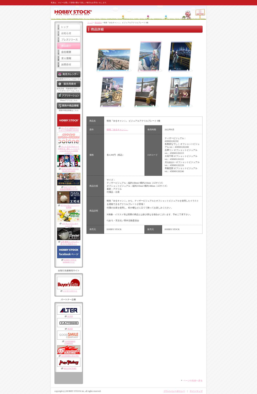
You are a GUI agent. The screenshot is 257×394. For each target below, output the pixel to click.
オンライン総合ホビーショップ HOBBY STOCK (69, 129)
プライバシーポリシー (174, 391)
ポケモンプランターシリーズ (70, 225)
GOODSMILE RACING (70, 356)
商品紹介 (98, 23)
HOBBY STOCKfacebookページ (69, 261)
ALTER (70, 316)
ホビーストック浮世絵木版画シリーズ (69, 188)
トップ (90, 23)
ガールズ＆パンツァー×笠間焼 (70, 206)
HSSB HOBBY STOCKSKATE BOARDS (70, 170)
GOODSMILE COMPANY (69, 342)
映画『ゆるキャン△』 (117, 129)
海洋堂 (70, 329)
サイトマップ (196, 391)
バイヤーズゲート (70, 291)
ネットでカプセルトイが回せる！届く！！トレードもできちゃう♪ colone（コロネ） (68, 149)
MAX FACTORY (70, 368)
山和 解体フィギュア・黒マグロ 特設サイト (70, 243)
